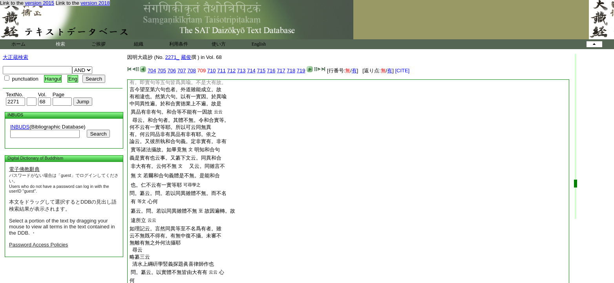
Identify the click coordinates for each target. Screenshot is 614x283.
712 (231, 71)
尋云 (136, 250)
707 (181, 71)
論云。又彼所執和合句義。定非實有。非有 (178, 141)
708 (191, 71)
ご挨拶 (98, 44)
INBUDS (19, 127)
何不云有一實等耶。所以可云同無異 (170, 127)
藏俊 (186, 57)
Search (98, 134)
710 (211, 71)
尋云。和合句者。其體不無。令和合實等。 (179, 120)
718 (291, 71)
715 (261, 71)
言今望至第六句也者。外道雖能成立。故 (175, 89)
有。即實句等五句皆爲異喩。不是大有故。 (178, 82)
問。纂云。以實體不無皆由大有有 (169, 272)
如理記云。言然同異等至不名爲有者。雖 (175, 229)
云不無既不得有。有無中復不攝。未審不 (175, 236)
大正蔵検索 (15, 57)
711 (221, 71)
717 (281, 71)
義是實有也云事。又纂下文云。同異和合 (175, 158)
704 (152, 71)
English (259, 44)
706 (172, 71)
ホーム (18, 44)
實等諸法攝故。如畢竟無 (159, 150)
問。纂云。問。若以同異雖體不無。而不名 (178, 193)
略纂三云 (140, 257)
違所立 (138, 220)
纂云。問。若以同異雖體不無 (164, 211)
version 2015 (39, 3)
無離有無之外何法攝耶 (155, 243)
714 (251, 71)
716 (271, 71)
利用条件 (178, 44)
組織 (138, 44)
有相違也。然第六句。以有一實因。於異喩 (178, 96)
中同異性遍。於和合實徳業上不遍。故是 (175, 104)
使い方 (219, 44)
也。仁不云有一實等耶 (156, 185)
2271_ (172, 57)
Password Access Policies (38, 245)
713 (241, 71)
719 (301, 71)
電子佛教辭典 (24, 169)
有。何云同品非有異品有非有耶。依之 (173, 134)
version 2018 (95, 3)
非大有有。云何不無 (154, 166)
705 (161, 71)
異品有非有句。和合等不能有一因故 (171, 112)
